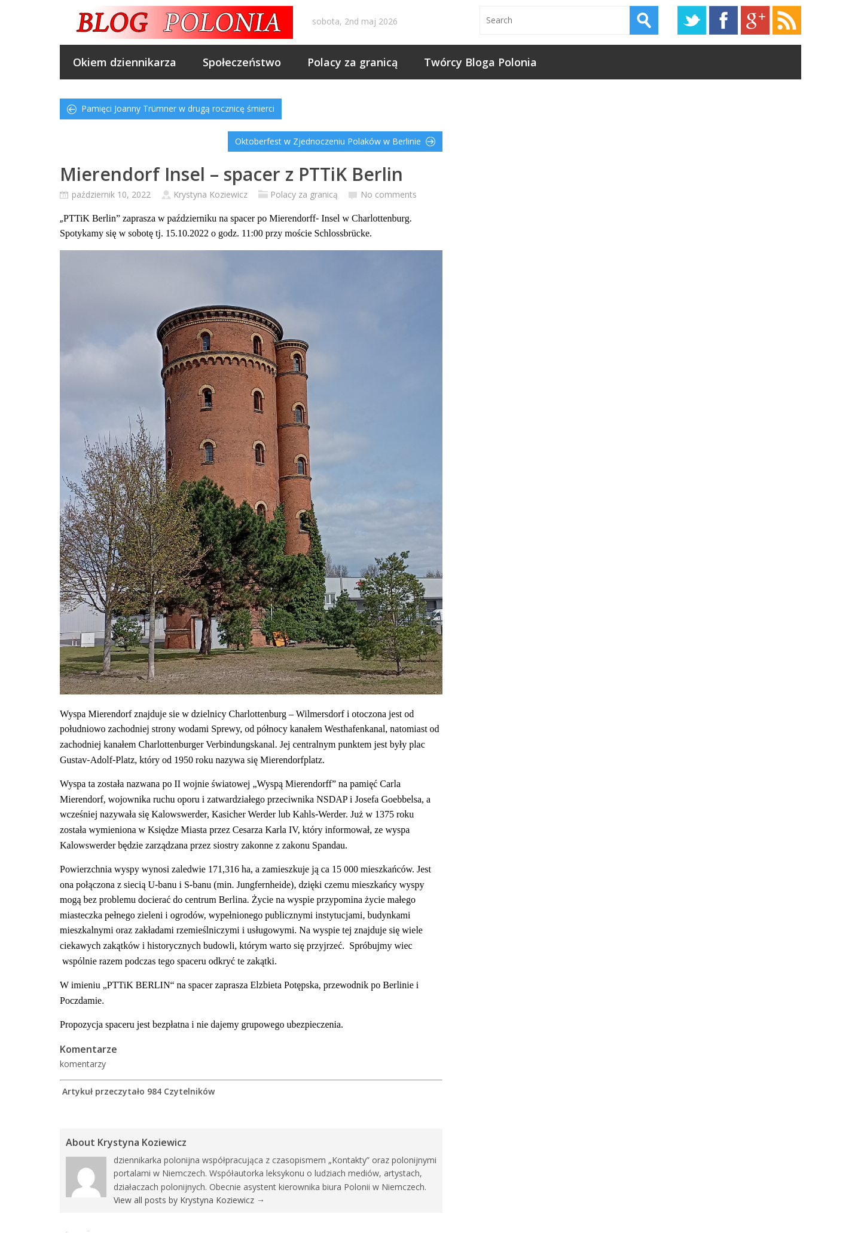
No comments (389, 194)
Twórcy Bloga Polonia (480, 62)
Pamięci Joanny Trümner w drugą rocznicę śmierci (177, 108)
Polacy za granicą (352, 62)
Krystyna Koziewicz (210, 194)
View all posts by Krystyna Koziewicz (189, 1200)
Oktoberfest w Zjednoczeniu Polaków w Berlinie (328, 141)
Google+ (755, 20)
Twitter (691, 20)
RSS (787, 20)
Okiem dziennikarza (124, 62)
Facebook (723, 20)
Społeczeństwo (242, 62)
